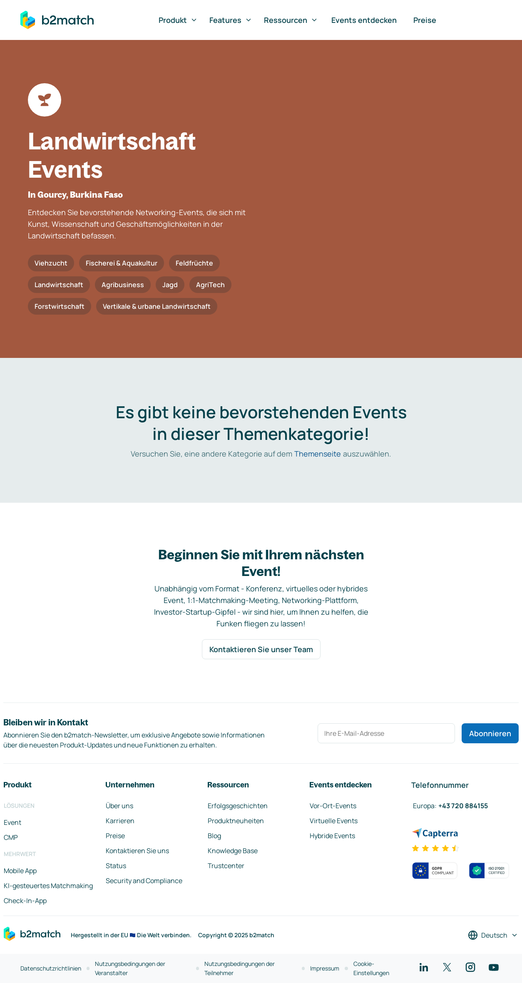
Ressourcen (291, 20)
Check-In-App (25, 900)
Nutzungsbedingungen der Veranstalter (130, 968)
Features (230, 20)
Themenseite (317, 454)
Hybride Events (332, 835)
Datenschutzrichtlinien (50, 968)
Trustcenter (226, 865)
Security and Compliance (144, 880)
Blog (214, 835)
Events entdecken (364, 20)
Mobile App (20, 870)
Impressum (324, 968)
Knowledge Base (233, 850)
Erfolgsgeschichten (238, 805)
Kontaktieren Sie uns (137, 850)
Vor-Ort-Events (333, 805)
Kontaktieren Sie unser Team (261, 649)
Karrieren (120, 820)
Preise (424, 20)
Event (12, 822)
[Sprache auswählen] (493, 935)
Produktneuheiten (236, 820)
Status (116, 865)
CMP (11, 837)
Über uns (119, 805)
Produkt (178, 20)
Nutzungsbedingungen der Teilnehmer (239, 968)
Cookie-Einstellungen (371, 968)
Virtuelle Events (334, 820)
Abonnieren (490, 733)
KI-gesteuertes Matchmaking (48, 885)
